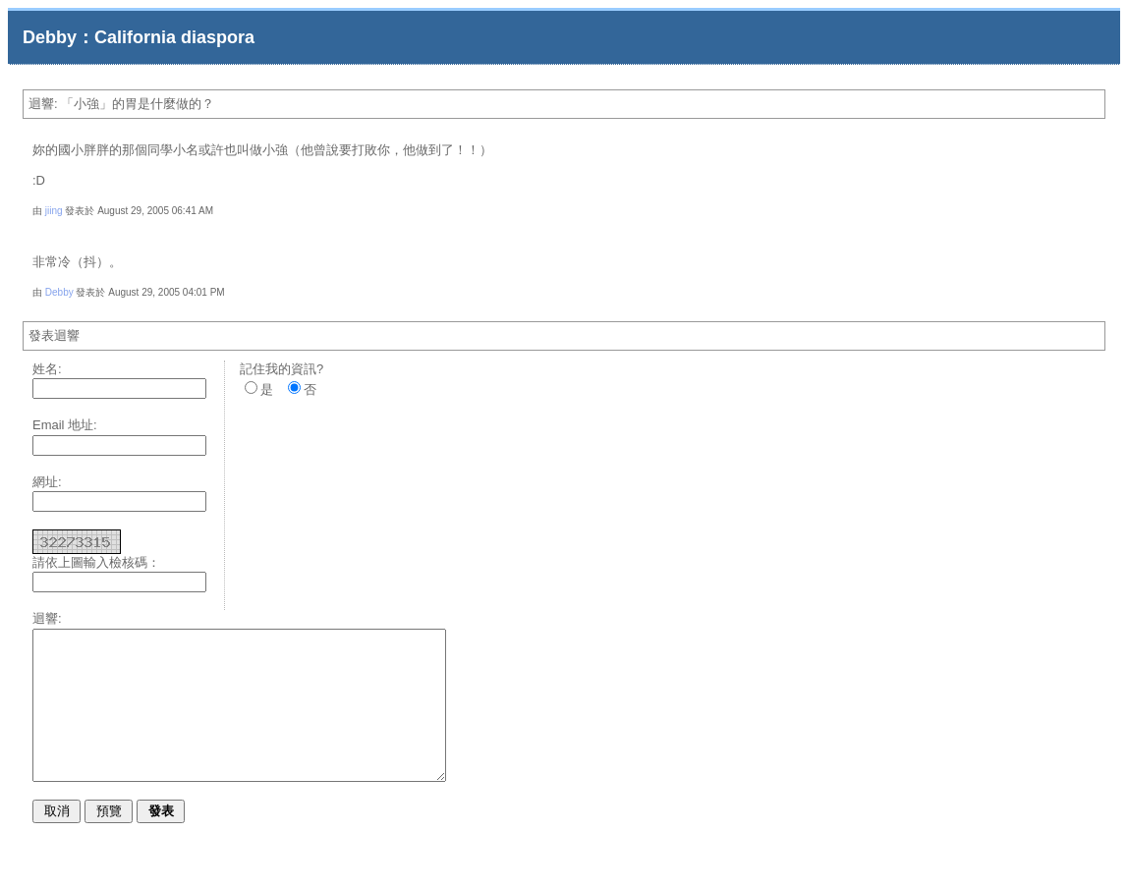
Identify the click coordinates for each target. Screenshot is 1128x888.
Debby (59, 292)
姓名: (47, 368)
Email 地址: (64, 424)
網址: (47, 481)
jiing (54, 210)
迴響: (47, 618)
